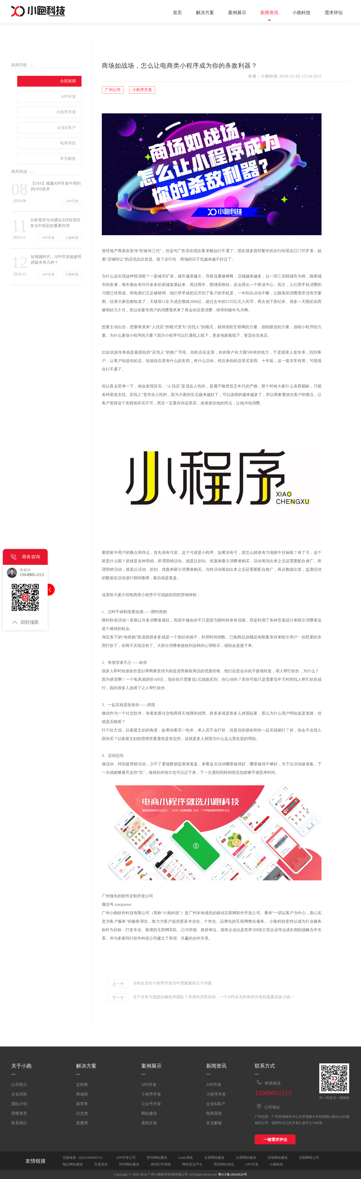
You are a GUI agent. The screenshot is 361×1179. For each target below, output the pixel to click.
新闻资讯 (269, 12)
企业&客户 (215, 1104)
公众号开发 (151, 1104)
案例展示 (237, 12)
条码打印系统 (161, 1164)
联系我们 (19, 1123)
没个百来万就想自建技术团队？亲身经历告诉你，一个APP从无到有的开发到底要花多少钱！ (213, 997)
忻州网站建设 (157, 1158)
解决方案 (205, 12)
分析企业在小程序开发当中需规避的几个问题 (172, 983)
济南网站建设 (277, 1158)
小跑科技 (301, 12)
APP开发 (149, 1085)
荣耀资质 (19, 1113)
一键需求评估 (275, 1139)
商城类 (82, 1094)
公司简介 (19, 1085)
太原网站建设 (214, 1158)
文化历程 (19, 1094)
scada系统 (186, 1158)
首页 (177, 12)
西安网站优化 (224, 1164)
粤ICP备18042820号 (232, 1174)
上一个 (118, 984)
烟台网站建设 (73, 1164)
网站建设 (149, 1113)
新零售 (82, 1104)
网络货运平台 (192, 1164)
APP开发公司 (126, 1158)
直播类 (82, 1123)
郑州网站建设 (129, 1164)
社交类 (82, 1113)
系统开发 (149, 1123)
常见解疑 (214, 1123)
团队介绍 (19, 1104)
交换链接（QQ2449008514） (84, 1158)
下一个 (118, 997)
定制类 (82, 1085)
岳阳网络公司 (309, 1158)
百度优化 (101, 1164)
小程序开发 (151, 1094)
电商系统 (214, 1113)
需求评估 (334, 12)
